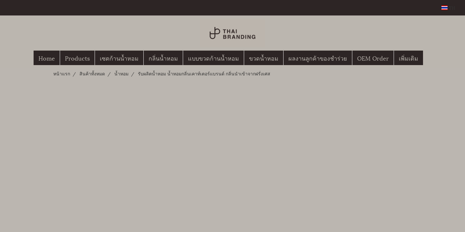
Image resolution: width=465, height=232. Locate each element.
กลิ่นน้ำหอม (163, 57)
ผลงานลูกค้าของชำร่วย (317, 57)
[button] (428, 58)
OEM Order (373, 57)
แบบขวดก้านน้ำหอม (213, 57)
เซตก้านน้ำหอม (119, 57)
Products (77, 57)
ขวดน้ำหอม (263, 57)
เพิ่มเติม (408, 57)
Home (46, 57)
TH (448, 7)
